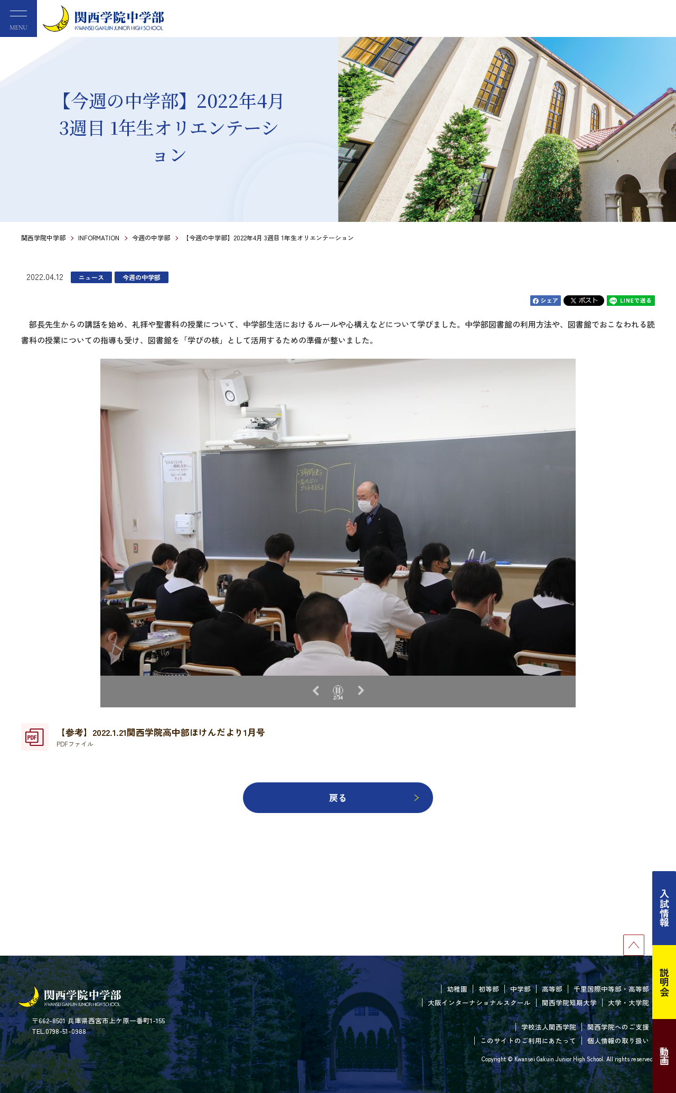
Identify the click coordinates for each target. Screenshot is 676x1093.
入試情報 (664, 908)
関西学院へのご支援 (618, 1027)
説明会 (664, 982)
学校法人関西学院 (548, 1027)
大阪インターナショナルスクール (479, 1002)
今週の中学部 (151, 237)
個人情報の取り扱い (618, 1040)
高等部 (552, 989)
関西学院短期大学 (569, 1002)
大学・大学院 (628, 1002)
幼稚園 (457, 989)
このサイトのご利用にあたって (528, 1040)
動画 (664, 1056)
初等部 (488, 989)
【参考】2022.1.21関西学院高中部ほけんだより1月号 (161, 737)
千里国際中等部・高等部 (611, 989)
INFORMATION (98, 237)
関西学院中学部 (43, 237)
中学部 (520, 989)
